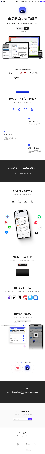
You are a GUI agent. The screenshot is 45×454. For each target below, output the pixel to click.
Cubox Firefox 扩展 (28, 450)
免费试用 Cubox (19, 28)
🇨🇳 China (16, 1)
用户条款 (35, 444)
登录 (38, 1)
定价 (32, 1)
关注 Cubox (22, 1)
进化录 (26, 1)
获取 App (26, 28)
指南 (29, 1)
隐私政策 (35, 445)
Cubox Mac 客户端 (28, 444)
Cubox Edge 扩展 (28, 449)
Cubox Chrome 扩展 (28, 448)
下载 (35, 1)
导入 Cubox (22, 362)
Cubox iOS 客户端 (28, 445)
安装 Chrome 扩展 (22, 264)
